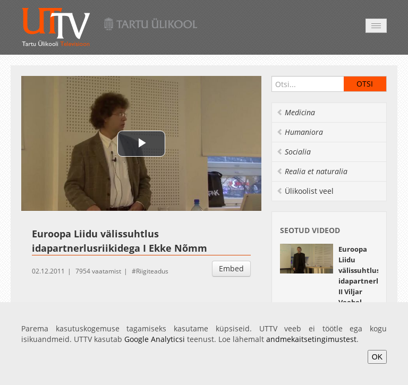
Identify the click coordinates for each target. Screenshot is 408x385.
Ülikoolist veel (305, 191)
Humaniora (299, 132)
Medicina (295, 112)
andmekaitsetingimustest (311, 339)
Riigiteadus (152, 271)
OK (377, 357)
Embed (231, 268)
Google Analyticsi (154, 339)
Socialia (293, 152)
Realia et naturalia (311, 171)
